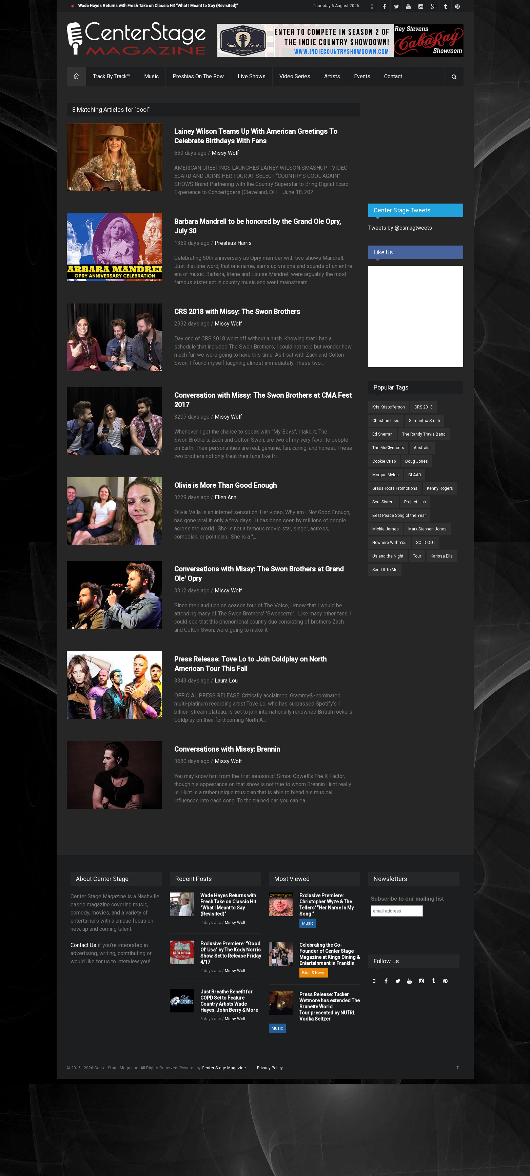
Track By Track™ (111, 76)
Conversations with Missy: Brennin (227, 749)
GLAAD (414, 474)
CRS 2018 (423, 407)
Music (151, 76)
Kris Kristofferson (388, 407)
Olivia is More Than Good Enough (225, 485)
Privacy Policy (270, 1068)
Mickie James (385, 529)
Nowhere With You (389, 542)
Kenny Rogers (440, 488)
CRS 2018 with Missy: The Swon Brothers (237, 312)
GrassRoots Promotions (394, 488)
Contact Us (83, 945)
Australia (422, 447)
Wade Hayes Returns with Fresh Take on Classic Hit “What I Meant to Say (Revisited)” (158, 5)
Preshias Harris (233, 243)
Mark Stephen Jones (427, 529)
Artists (332, 76)
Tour (417, 556)
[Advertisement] (419, 145)
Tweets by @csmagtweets (400, 228)
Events (362, 76)
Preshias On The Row (198, 76)
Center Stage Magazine (224, 1068)
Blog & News (314, 972)
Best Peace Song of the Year (399, 515)
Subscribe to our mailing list (407, 899)
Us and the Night (388, 556)
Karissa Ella (442, 556)
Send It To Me (384, 569)
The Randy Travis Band (424, 434)
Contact (393, 76)
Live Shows (252, 76)
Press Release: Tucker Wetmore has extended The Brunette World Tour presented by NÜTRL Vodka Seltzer (329, 1007)
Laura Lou (226, 680)
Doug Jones (416, 461)
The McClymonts (388, 447)
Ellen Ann (225, 497)
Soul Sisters (383, 502)
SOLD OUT (425, 542)
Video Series (294, 76)
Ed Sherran (382, 434)
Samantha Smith (424, 420)
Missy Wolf (225, 153)
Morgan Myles (385, 474)
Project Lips (415, 502)
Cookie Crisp (384, 461)
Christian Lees (385, 420)
